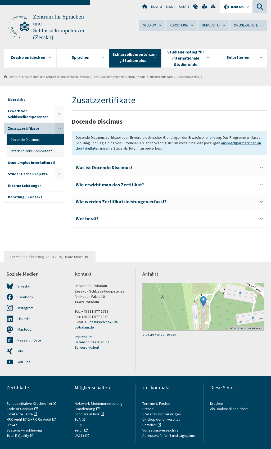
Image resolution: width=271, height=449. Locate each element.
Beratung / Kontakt (25, 197)
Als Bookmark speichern (229, 408)
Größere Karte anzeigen (159, 334)
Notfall (170, 6)
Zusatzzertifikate (161, 77)
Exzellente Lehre (20, 414)
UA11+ (79, 435)
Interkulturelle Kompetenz (31, 151)
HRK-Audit (14, 419)
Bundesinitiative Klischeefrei (29, 403)
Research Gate (29, 340)
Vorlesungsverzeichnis (160, 430)
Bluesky (23, 286)
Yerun (79, 430)
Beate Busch (74, 256)
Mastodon (25, 329)
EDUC (79, 425)
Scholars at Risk (87, 414)
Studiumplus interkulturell (31, 162)
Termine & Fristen (156, 403)
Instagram (25, 308)
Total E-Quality (18, 435)
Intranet (156, 6)
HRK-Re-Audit (40, 419)
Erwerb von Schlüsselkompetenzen (28, 114)
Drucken (216, 403)
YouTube (24, 362)
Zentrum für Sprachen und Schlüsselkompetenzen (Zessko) (49, 77)
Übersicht (16, 99)
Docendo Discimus (189, 77)
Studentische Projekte (28, 174)
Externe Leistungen (25, 185)
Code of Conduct (20, 408)
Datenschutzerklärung (92, 342)
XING (21, 351)
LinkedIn (23, 318)
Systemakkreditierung (24, 430)
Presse (148, 408)
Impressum (83, 336)
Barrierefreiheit (87, 347)
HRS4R (12, 425)
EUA (78, 419)
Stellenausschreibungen (161, 414)
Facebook (25, 297)
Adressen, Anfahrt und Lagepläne (168, 435)
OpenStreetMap (240, 328)
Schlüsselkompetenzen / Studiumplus (119, 77)
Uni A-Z (184, 6)
